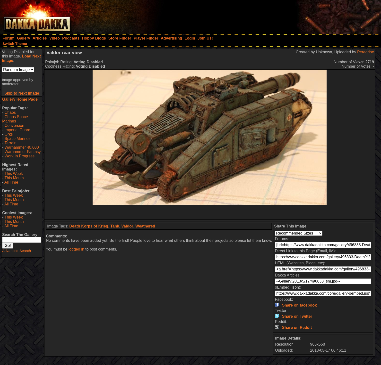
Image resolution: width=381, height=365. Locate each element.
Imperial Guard (17, 130)
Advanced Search (16, 251)
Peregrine (365, 52)
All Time (11, 182)
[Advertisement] (315, 15)
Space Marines (18, 139)
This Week (13, 173)
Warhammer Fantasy (23, 152)
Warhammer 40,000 (22, 147)
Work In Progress (20, 156)
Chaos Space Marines (15, 119)
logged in (76, 249)
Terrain (10, 143)
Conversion (14, 125)
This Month (14, 178)
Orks (9, 134)
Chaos (10, 112)
